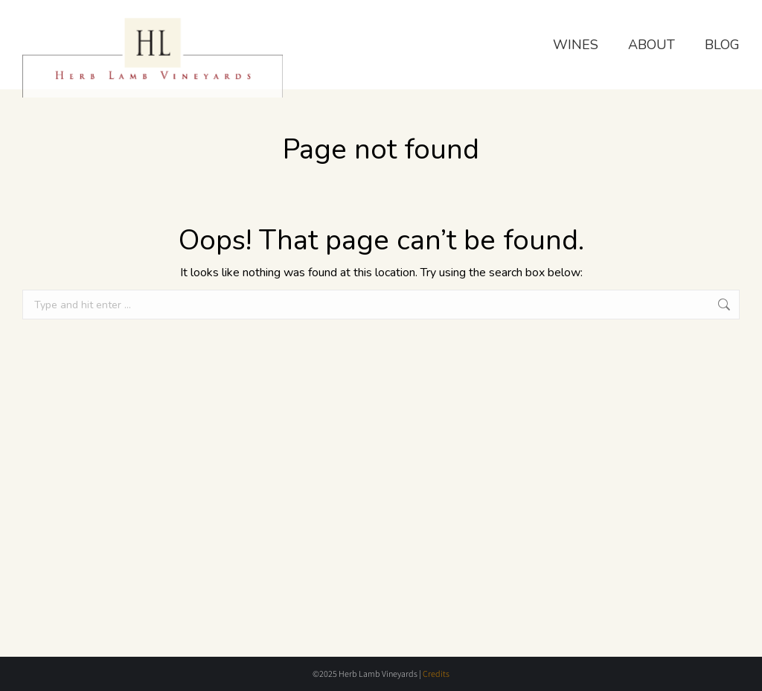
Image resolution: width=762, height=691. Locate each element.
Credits (436, 673)
